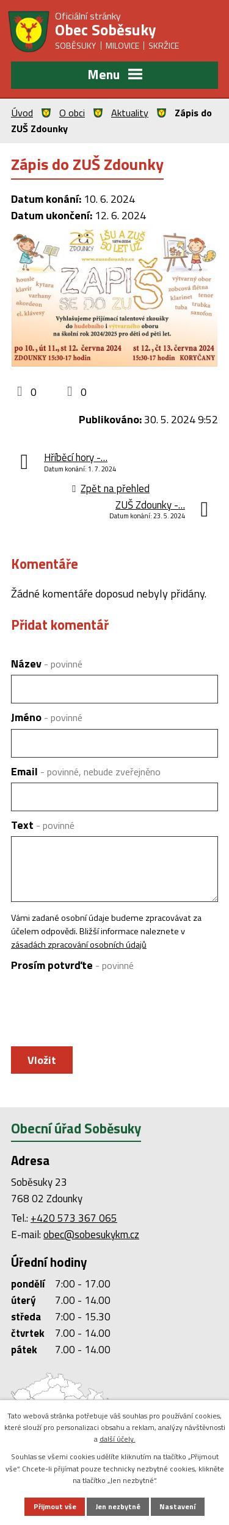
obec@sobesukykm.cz (91, 1234)
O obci (72, 112)
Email (86, 771)
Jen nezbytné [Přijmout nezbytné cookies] (118, 1506)
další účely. (118, 1439)
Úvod (22, 112)
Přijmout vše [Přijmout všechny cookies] (55, 1506)
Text (43, 825)
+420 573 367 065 (74, 1218)
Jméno (46, 717)
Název (46, 663)
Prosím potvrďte (72, 965)
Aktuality (129, 112)
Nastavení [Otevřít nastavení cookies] (177, 1506)
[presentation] (101, 1006)
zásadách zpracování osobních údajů (79, 944)
